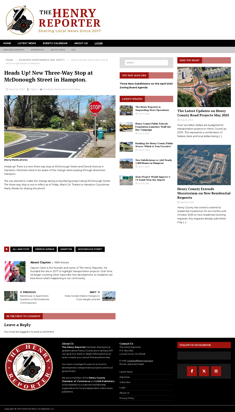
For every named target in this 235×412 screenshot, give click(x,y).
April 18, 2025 (187, 202)
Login (99, 43)
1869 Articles (61, 262)
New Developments (13, 50)
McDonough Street (90, 249)
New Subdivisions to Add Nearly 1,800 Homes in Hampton (153, 161)
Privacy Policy (126, 398)
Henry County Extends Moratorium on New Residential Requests (204, 193)
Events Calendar (55, 43)
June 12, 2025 (143, 150)
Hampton (66, 249)
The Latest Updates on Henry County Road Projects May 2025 (203, 113)
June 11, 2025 (143, 167)
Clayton (33, 89)
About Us (81, 43)
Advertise (124, 377)
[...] (220, 136)
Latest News (27, 43)
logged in (25, 331)
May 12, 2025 (186, 119)
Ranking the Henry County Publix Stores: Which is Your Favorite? (154, 145)
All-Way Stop (21, 249)
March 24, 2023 (17, 89)
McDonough (37, 50)
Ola (73, 50)
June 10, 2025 (143, 183)
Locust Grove (57, 50)
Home (7, 43)
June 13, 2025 (143, 114)
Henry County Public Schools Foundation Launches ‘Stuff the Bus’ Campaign (153, 126)
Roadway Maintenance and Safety (61, 89)
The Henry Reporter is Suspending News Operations (152, 108)
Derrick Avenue (44, 249)
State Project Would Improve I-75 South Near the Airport (153, 178)
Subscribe (124, 382)
